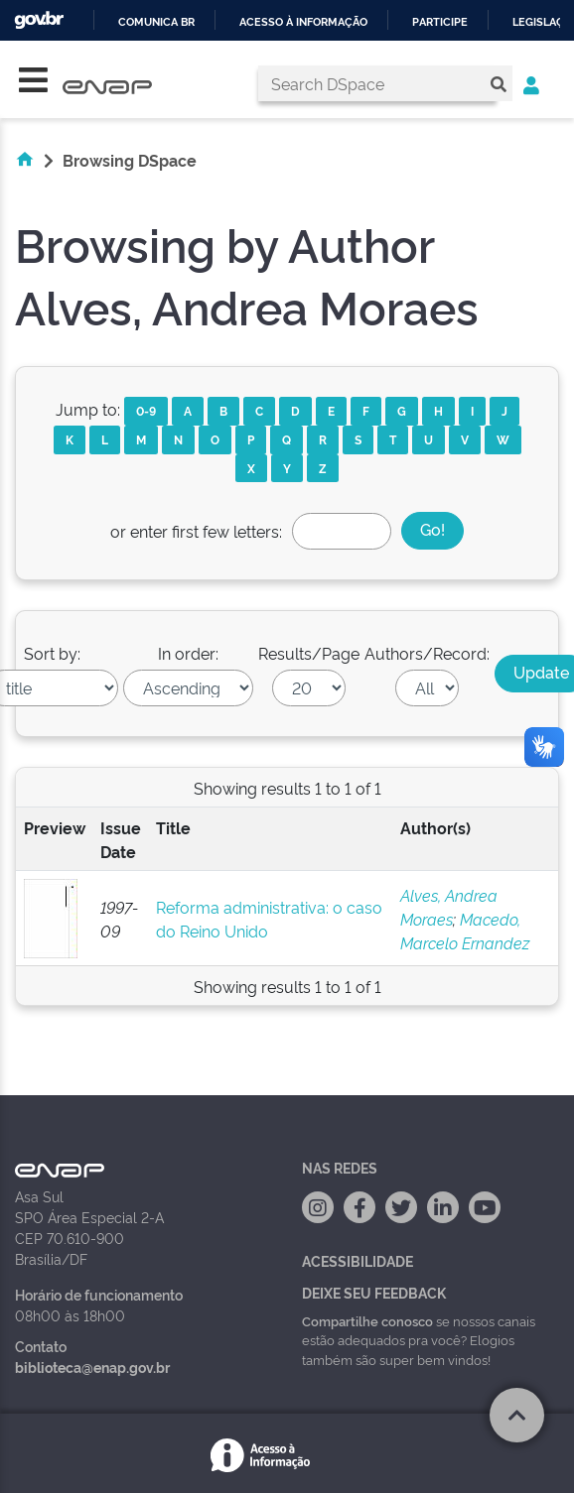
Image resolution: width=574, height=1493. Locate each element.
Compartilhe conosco (367, 1320)
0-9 (146, 410)
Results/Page (308, 653)
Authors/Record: (427, 653)
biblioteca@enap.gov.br (92, 1366)
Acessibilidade (357, 1260)
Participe (440, 22)
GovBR (39, 20)
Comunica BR (156, 22)
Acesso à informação (303, 22)
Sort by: (52, 653)
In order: (188, 653)
